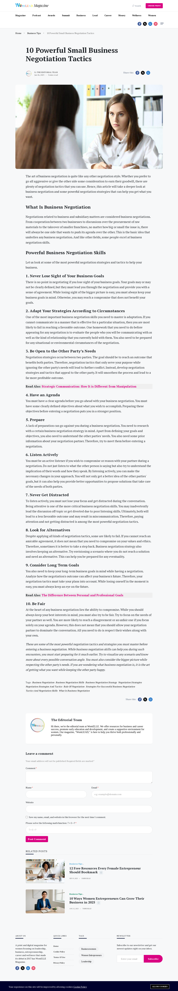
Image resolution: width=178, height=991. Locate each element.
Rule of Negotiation (74, 686)
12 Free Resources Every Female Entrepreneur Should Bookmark (105, 870)
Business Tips (34, 33)
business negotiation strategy (101, 682)
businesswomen (88, 948)
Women (152, 15)
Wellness (136, 15)
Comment (31, 768)
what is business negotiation (74, 690)
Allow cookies (160, 986)
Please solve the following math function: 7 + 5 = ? (50, 822)
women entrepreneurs (91, 955)
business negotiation (43, 682)
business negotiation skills (70, 682)
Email (94, 787)
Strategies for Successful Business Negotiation (110, 686)
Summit (66, 15)
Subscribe (153, 958)
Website (30, 802)
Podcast (36, 15)
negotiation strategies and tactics (44, 686)
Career (108, 15)
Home (18, 33)
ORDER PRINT (154, 5)
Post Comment (37, 839)
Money (121, 15)
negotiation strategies (130, 682)
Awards (51, 15)
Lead (95, 15)
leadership (86, 961)
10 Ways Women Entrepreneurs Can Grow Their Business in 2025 (106, 900)
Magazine (20, 15)
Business (81, 15)
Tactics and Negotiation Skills (42, 690)
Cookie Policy (80, 986)
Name (29, 787)
